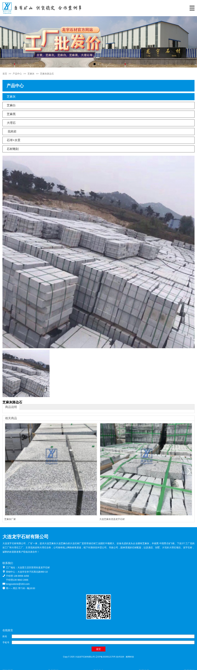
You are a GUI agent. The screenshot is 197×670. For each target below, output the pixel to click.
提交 (98, 649)
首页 (4, 73)
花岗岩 (11, 131)
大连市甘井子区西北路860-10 (32, 571)
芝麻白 (11, 105)
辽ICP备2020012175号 (105, 657)
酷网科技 (130, 657)
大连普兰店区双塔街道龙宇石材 (33, 567)
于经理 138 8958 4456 (17, 576)
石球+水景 (13, 140)
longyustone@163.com (17, 584)
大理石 (11, 122)
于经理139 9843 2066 (17, 580)
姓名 (4, 636)
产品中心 (17, 73)
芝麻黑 (11, 114)
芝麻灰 (31, 73)
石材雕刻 (13, 149)
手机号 (5, 642)
